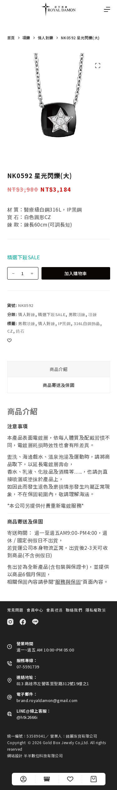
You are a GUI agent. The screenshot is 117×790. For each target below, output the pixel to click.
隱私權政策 (95, 609)
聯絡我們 (74, 609)
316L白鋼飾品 (87, 323)
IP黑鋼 (64, 323)
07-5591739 (28, 667)
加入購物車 (75, 273)
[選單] (107, 9)
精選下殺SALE (52, 314)
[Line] (35, 622)
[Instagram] (10, 622)
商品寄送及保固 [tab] (59, 385)
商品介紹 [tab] (59, 369)
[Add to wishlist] (9, 340)
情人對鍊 (26, 314)
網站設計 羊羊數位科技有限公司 (35, 755)
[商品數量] (22, 273)
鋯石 (20, 331)
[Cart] (93, 779)
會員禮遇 (54, 609)
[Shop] (46, 779)
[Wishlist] (70, 779)
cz (10, 331)
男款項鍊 (77, 314)
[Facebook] (23, 622)
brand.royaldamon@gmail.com (47, 700)
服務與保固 (68, 581)
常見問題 (15, 609)
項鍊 (92, 314)
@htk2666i (27, 717)
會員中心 (35, 609)
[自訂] (23, 779)
